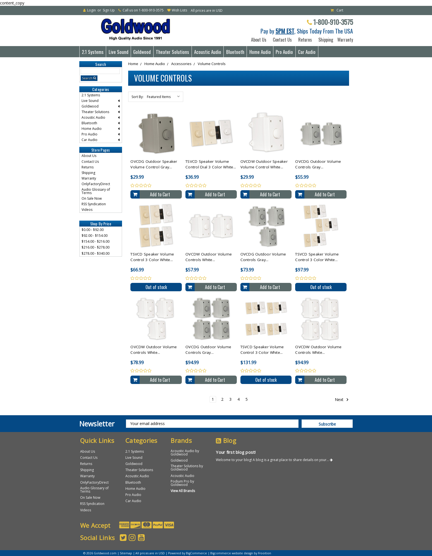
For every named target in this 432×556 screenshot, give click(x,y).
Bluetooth (235, 51)
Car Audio (307, 51)
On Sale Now (92, 198)
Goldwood (142, 51)
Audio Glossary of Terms (96, 191)
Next (342, 399)
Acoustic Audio (207, 51)
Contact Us (282, 39)
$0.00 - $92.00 (93, 229)
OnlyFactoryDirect (96, 184)
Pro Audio (284, 51)
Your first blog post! (236, 452)
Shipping (324, 39)
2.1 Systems (93, 51)
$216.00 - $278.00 (95, 247)
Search (87, 78)
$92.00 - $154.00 (95, 235)
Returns (305, 39)
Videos (87, 209)
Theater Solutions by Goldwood (187, 468)
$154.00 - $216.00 (95, 241)
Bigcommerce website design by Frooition (240, 553)
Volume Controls (212, 63)
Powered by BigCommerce (187, 553)
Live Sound (118, 51)
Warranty (344, 39)
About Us (259, 39)
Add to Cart (160, 194)
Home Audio (260, 51)
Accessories (181, 63)
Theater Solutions (172, 51)
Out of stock (156, 287)
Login (91, 10)
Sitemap (126, 553)
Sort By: (138, 96)
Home (133, 63)
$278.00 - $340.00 (95, 253)
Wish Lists (179, 10)
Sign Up (109, 10)
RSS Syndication (94, 204)
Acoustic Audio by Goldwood (185, 452)
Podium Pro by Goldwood (182, 483)
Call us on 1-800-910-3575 (143, 10)
